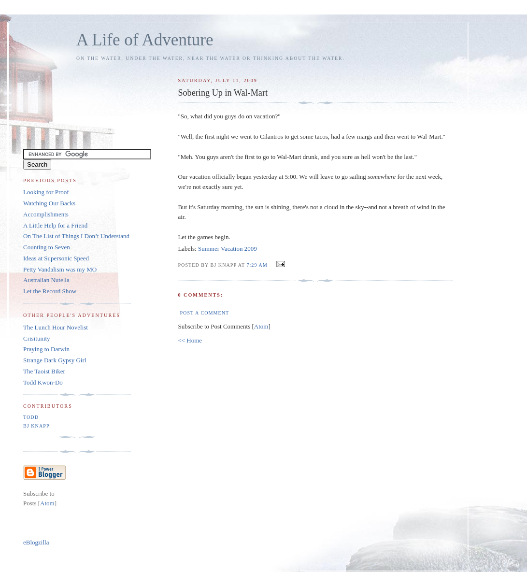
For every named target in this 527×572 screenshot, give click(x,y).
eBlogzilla (36, 542)
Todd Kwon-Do (43, 382)
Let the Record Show (49, 291)
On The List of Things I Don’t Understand (76, 236)
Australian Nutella (46, 280)
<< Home (190, 340)
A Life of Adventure (144, 39)
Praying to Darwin (46, 349)
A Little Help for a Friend (55, 225)
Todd (31, 417)
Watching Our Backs (49, 203)
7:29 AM (257, 265)
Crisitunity (36, 338)
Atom (261, 326)
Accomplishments (46, 214)
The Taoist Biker (44, 371)
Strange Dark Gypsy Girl (54, 360)
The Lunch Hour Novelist (55, 327)
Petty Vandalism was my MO (60, 269)
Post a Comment (204, 312)
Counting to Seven (46, 247)
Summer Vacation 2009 (227, 248)
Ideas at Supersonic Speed (56, 258)
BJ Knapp (36, 426)
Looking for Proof (46, 192)
